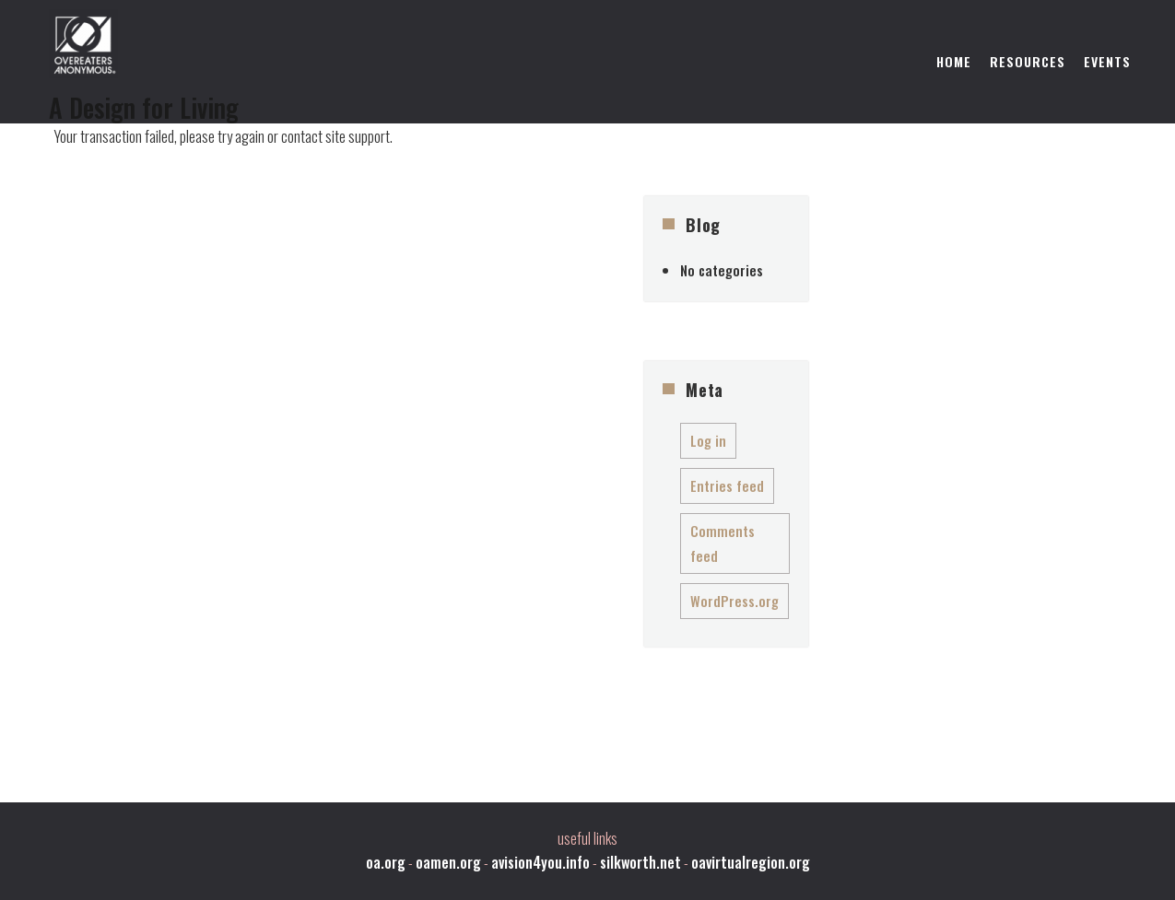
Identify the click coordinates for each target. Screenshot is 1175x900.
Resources (1027, 61)
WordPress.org (734, 600)
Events (1107, 61)
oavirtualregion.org (750, 862)
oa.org (385, 862)
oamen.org (448, 862)
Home (953, 61)
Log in (708, 440)
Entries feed (727, 485)
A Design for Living (144, 107)
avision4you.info (540, 862)
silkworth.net (640, 862)
